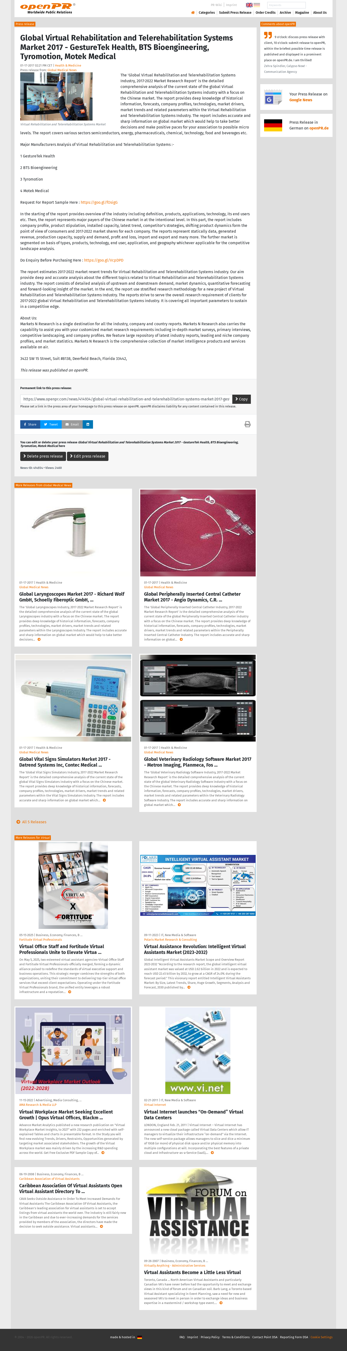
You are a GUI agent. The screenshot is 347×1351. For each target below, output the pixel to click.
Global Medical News (62, 70)
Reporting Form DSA (294, 1337)
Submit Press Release (235, 13)
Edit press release (87, 456)
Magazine (302, 13)
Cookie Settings (322, 1337)
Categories (207, 13)
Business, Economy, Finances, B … (59, 935)
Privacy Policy (210, 1337)
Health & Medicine (68, 65)
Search (316, 5)
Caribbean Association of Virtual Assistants (49, 1179)
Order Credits (266, 13)
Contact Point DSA (264, 1337)
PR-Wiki (216, 5)
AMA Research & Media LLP (37, 1105)
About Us (320, 13)
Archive (285, 13)
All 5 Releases (30, 822)
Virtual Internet (155, 1105)
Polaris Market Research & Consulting (170, 939)
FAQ (182, 1337)
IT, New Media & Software (178, 935)
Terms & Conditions (236, 1337)
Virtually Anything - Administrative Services (174, 1265)
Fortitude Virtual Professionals (40, 939)
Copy (241, 399)
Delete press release (43, 456)
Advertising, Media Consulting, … (58, 1100)
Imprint (231, 5)
